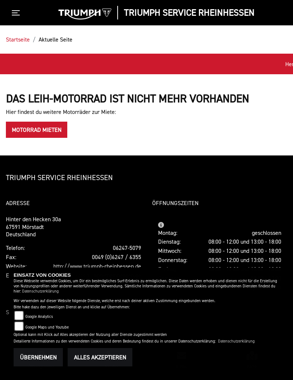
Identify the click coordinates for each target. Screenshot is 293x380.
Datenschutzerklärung (40, 291)
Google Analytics (39, 316)
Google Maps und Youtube (47, 327)
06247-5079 (127, 247)
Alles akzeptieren (100, 357)
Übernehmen (38, 357)
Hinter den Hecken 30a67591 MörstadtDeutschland (33, 226)
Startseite (18, 39)
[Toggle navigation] (17, 12)
